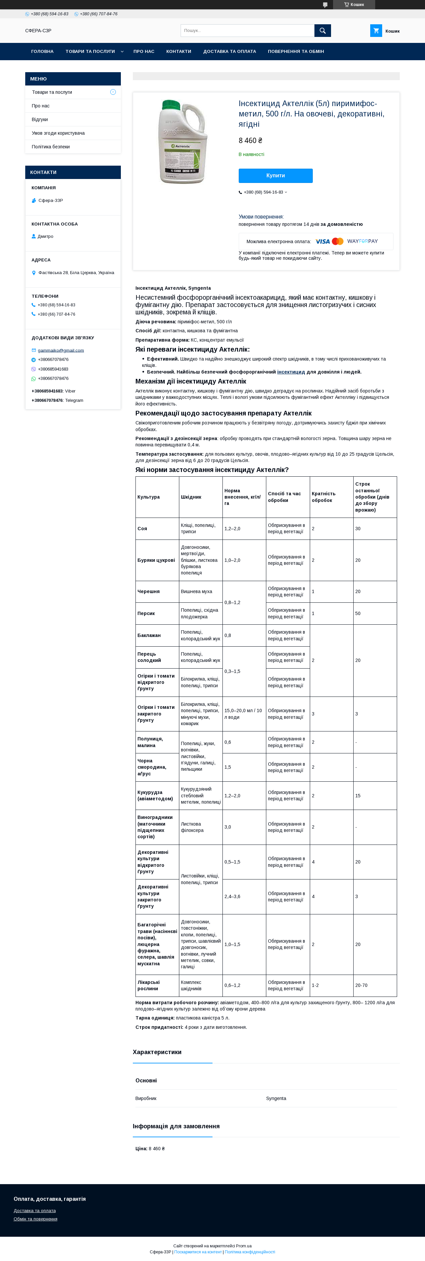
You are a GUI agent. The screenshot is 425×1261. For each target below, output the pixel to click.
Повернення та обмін (296, 51)
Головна (42, 51)
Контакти (178, 51)
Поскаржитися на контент (198, 1252)
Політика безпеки (51, 146)
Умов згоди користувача (58, 133)
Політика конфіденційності (250, 1252)
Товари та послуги (90, 51)
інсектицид (291, 372)
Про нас (143, 51)
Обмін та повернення (35, 1218)
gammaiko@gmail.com (61, 350)
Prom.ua (244, 1246)
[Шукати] (322, 30)
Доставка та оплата (229, 51)
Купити (276, 175)
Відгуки (40, 119)
